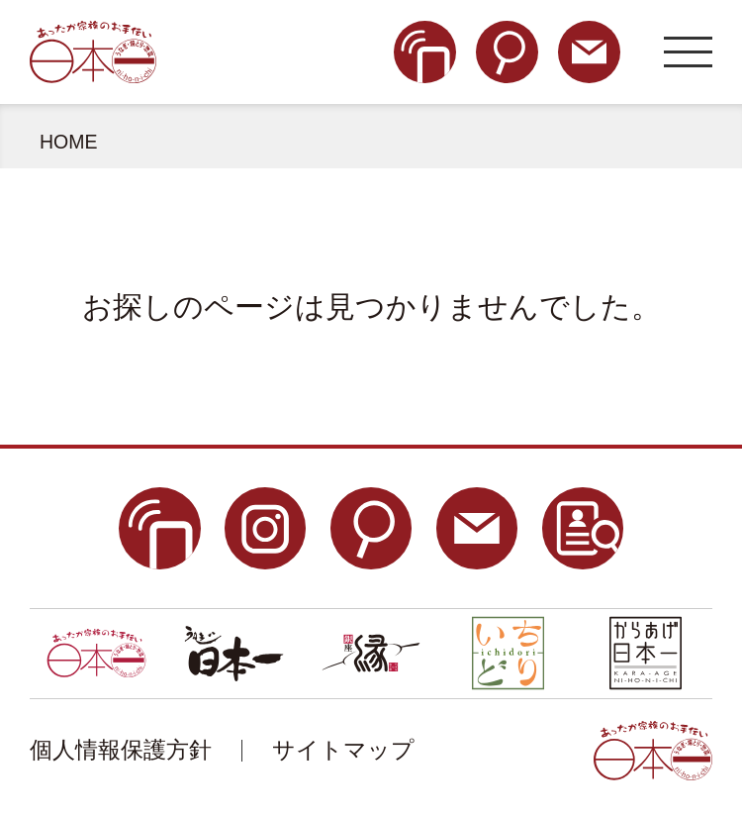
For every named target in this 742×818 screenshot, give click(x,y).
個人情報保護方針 (121, 750)
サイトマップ (343, 750)
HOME (69, 142)
